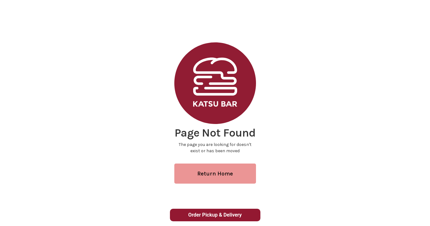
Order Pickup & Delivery (215, 215)
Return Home (215, 173)
